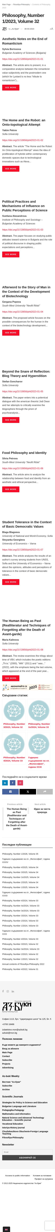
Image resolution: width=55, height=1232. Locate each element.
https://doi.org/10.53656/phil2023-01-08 (22, 649)
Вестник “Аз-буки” (11, 1126)
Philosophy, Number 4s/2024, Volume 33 (20, 950)
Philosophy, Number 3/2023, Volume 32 (20, 988)
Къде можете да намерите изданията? (21, 1089)
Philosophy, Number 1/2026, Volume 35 (20, 898)
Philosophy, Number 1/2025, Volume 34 (20, 931)
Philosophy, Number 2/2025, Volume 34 (20, 926)
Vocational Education (12, 1168)
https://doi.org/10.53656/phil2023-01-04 (22, 312)
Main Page (6, 5)
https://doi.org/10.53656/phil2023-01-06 (22, 468)
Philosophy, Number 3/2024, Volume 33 (20, 960)
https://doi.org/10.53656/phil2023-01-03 (22, 229)
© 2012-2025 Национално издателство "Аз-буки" (22, 1227)
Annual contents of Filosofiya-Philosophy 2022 (23, 1008)
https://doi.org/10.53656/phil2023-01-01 (22, 59)
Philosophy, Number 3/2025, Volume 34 (20, 916)
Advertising (7, 1112)
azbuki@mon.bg (9, 1077)
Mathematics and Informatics (16, 1158)
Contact (6, 1100)
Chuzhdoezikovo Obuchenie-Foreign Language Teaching (25, 1176)
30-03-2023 (29, 29)
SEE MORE (10, 87)
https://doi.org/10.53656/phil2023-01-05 (22, 391)
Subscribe (7, 1104)
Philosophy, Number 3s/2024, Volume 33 (20, 955)
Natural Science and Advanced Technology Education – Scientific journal (23, 1162)
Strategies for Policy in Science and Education (25, 1146)
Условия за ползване (42, 1220)
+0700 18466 (8, 1068)
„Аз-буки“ (15, 29)
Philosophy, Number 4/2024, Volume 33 (20, 945)
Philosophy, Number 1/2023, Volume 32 (20, 1003)
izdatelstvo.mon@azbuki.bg (14, 1073)
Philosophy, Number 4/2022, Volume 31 (20, 1013)
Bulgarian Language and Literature (19, 1150)
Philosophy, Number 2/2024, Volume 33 (20, 965)
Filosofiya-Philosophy (21, 5)
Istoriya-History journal (13, 1171)
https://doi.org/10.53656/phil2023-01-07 (22, 549)
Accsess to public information (17, 1220)
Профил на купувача (43, 1223)
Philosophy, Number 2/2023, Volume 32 (20, 998)
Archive (6, 1133)
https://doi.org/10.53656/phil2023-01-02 (22, 140)
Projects (6, 1108)
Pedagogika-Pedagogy (13, 1154)
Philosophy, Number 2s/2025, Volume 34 (20, 921)
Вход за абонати (10, 1093)
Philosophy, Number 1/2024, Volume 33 (20, 970)
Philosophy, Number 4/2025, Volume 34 (20, 911)
